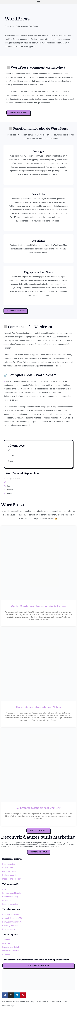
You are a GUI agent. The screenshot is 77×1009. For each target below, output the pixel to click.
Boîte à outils (21, 26)
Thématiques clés (10, 884)
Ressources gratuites (12, 859)
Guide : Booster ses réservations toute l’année (38, 606)
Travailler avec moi (11, 909)
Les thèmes (38, 240)
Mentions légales (9, 1006)
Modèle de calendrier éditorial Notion (38, 707)
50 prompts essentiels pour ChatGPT (38, 808)
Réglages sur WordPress (38, 272)
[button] (38, 2)
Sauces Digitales (10, 934)
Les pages (38, 151)
